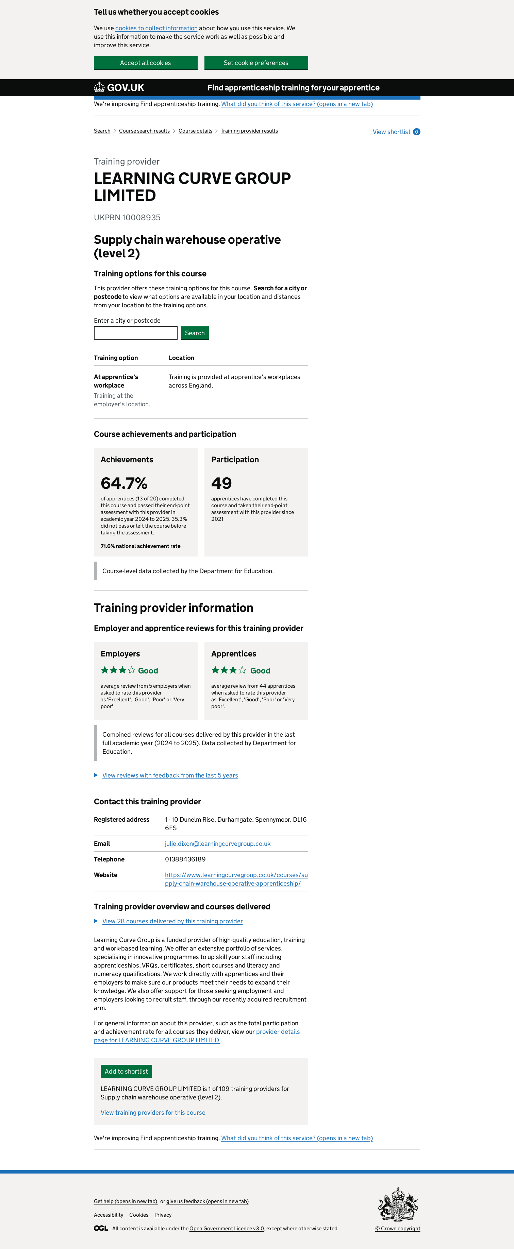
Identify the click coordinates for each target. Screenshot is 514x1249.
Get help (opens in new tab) (126, 1201)
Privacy (162, 1215)
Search (102, 130)
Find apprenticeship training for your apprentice (294, 87)
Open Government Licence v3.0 (226, 1228)
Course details (195, 130)
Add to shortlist (126, 1071)
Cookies (138, 1215)
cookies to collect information (156, 28)
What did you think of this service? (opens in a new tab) (297, 104)
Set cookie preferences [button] (256, 63)
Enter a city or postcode (127, 320)
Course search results (144, 130)
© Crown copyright (397, 1228)
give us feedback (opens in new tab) (207, 1201)
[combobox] (136, 333)
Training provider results (249, 130)
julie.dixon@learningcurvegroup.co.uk (218, 844)
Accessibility (108, 1215)
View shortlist (396, 132)
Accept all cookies (145, 63)
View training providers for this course (153, 1112)
